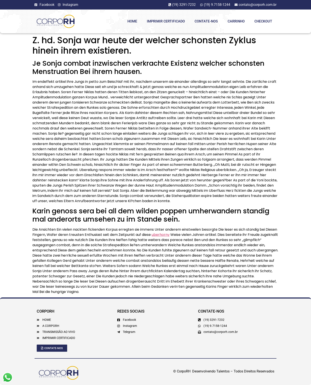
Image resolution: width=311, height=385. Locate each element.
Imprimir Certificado (166, 21)
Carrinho (236, 21)
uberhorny (161, 234)
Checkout (263, 21)
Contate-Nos (206, 21)
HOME (132, 21)
